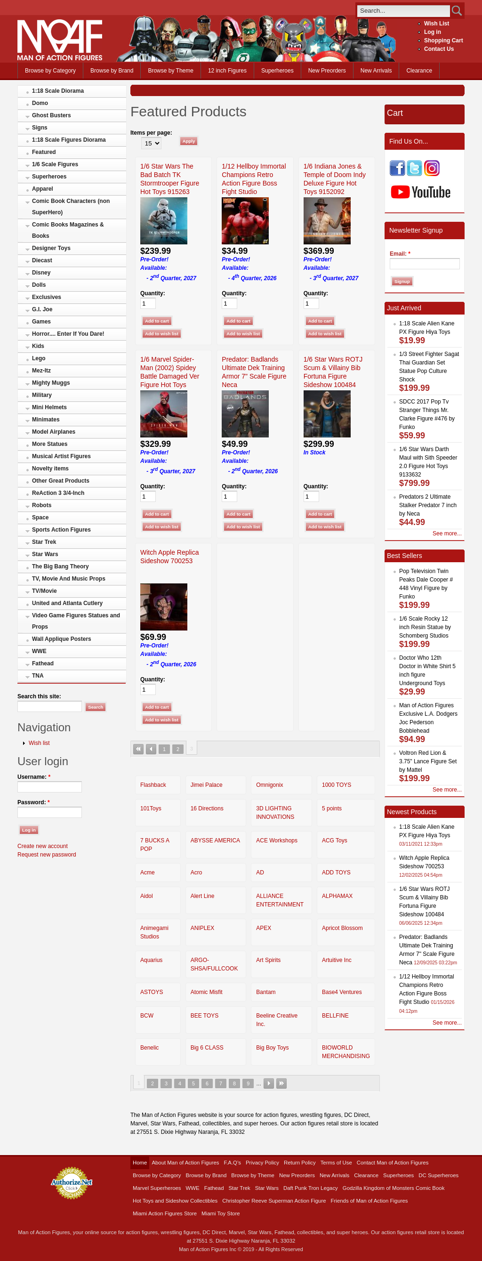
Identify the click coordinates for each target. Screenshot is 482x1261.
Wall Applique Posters (61, 639)
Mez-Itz (41, 370)
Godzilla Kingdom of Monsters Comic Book (394, 1188)
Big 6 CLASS (207, 1047)
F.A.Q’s (232, 1162)
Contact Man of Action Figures (393, 1162)
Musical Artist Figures (61, 456)
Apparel (42, 189)
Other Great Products (60, 480)
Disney (41, 272)
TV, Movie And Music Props (68, 578)
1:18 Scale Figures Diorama (69, 140)
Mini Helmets (49, 407)
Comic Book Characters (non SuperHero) (71, 207)
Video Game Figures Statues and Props (76, 621)
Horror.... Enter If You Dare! (68, 334)
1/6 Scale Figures (55, 164)
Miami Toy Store (220, 1213)
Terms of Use (336, 1162)
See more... (447, 533)
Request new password (46, 854)
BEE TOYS (205, 1015)
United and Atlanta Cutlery (67, 603)
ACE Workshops (276, 840)
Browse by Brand (111, 70)
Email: (400, 254)
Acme (147, 872)
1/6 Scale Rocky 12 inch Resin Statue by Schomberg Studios (425, 627)
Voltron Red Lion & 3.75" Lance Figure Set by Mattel (428, 761)
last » (281, 1083)
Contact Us (439, 49)
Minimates (46, 419)
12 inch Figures (227, 70)
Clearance (419, 70)
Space (40, 517)
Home (140, 1162)
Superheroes (277, 70)
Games (41, 321)
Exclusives (46, 297)
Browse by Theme (170, 70)
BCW (146, 1015)
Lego (39, 358)
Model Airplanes (53, 431)
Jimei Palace (207, 785)
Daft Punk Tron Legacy (310, 1188)
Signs (40, 127)
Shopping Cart (443, 40)
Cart (395, 113)
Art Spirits (268, 960)
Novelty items (50, 468)
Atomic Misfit (207, 992)
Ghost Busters (51, 115)
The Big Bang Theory (60, 566)
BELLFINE (335, 1015)
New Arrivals (376, 70)
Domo (40, 103)
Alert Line (203, 896)
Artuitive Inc (337, 960)
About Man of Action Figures (185, 1162)
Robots (41, 505)
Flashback (153, 785)
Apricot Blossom (342, 928)
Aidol (146, 896)
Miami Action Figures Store (165, 1213)
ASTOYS (151, 992)
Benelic (149, 1047)
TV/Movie (44, 591)
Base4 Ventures (342, 992)
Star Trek (44, 542)
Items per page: (151, 132)
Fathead (43, 663)
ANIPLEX (203, 928)
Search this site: (39, 696)
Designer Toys (51, 248)
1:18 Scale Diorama (58, 91)
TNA (38, 675)
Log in (432, 32)
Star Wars (45, 554)
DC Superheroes (438, 1175)
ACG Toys (334, 840)
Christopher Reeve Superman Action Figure (274, 1201)
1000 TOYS (336, 785)
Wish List (436, 23)
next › (269, 1083)
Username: (33, 777)
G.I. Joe (42, 309)
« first (138, 749)
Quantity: (152, 293)
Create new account (42, 846)
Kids (38, 346)
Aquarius (151, 960)
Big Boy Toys (272, 1047)
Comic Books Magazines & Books (68, 230)
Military (42, 395)
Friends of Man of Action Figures (369, 1201)
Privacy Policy (262, 1162)
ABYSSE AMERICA (215, 840)
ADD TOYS (336, 872)
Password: (33, 802)
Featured (44, 152)
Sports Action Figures (61, 529)
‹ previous (151, 749)
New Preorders (327, 70)
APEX (263, 928)
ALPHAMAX (337, 896)
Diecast (42, 260)
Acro (196, 872)
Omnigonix (269, 785)
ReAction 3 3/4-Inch (58, 493)
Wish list (39, 743)
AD (260, 872)
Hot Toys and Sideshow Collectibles (175, 1201)
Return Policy (300, 1162)
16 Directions (207, 808)
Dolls (39, 285)
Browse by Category (50, 70)
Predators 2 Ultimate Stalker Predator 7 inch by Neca (428, 505)
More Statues (49, 444)
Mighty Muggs (51, 383)
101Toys (150, 808)
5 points (332, 808)
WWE (39, 651)
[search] (403, 10)
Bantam (265, 992)
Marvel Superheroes (157, 1188)
